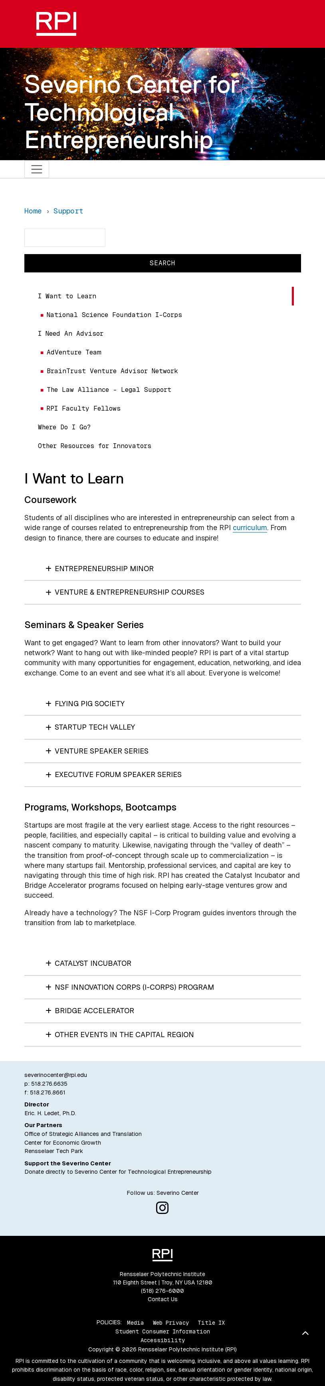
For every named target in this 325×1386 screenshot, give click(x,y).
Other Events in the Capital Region (120, 1034)
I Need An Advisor (70, 333)
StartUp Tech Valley (90, 727)
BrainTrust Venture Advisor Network (112, 371)
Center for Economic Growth (62, 1142)
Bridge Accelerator (90, 1010)
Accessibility (163, 1340)
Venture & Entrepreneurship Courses (125, 592)
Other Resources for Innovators (94, 446)
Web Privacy (171, 1322)
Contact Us (163, 1299)
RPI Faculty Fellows (84, 408)
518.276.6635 (49, 1083)
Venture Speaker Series (97, 751)
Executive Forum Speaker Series (114, 774)
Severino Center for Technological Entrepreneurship (132, 112)
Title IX (211, 1322)
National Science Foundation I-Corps (114, 315)
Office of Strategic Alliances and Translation (83, 1133)
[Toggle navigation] (37, 169)
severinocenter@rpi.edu (55, 1075)
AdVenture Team (74, 352)
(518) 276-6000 (162, 1290)
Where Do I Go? (64, 427)
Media (135, 1322)
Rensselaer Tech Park (53, 1151)
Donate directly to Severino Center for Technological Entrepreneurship (118, 1171)
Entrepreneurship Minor (100, 568)
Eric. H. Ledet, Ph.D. (50, 1113)
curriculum (250, 527)
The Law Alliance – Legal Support (109, 390)
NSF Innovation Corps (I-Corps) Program (130, 987)
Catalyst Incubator (88, 963)
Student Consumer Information (162, 1331)
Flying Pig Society (85, 703)
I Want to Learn (67, 296)
